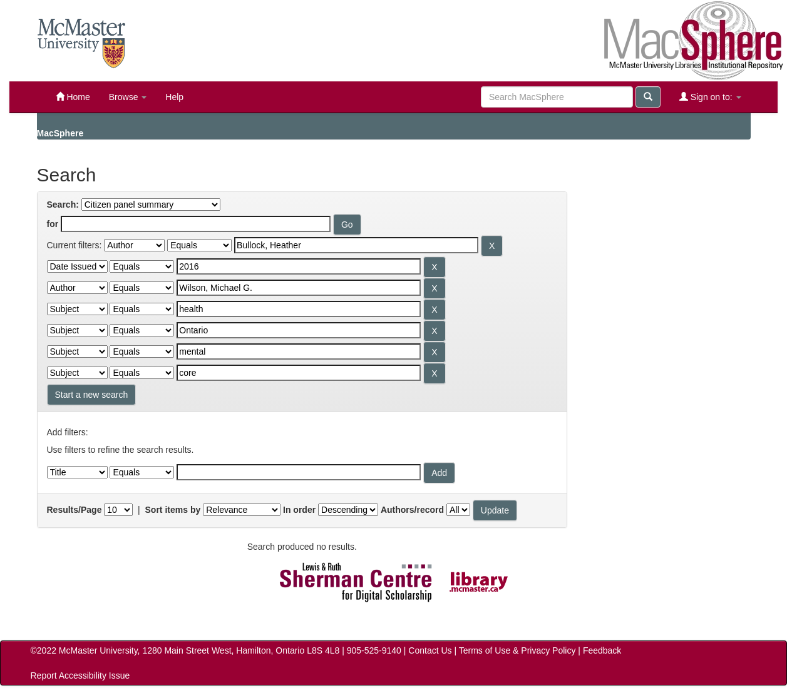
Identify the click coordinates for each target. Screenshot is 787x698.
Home (73, 96)
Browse (128, 97)
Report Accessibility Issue (80, 675)
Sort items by (173, 510)
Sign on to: (710, 96)
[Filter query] (299, 472)
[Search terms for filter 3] (299, 288)
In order (299, 510)
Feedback (602, 650)
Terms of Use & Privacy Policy (517, 650)
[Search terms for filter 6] (299, 351)
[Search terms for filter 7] (299, 373)
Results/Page (74, 510)
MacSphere (60, 133)
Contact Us (429, 650)
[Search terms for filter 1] (356, 245)
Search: (63, 205)
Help (174, 97)
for (53, 224)
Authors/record (412, 510)
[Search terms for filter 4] (299, 309)
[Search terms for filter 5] (299, 330)
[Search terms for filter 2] (299, 266)
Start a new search (91, 395)
